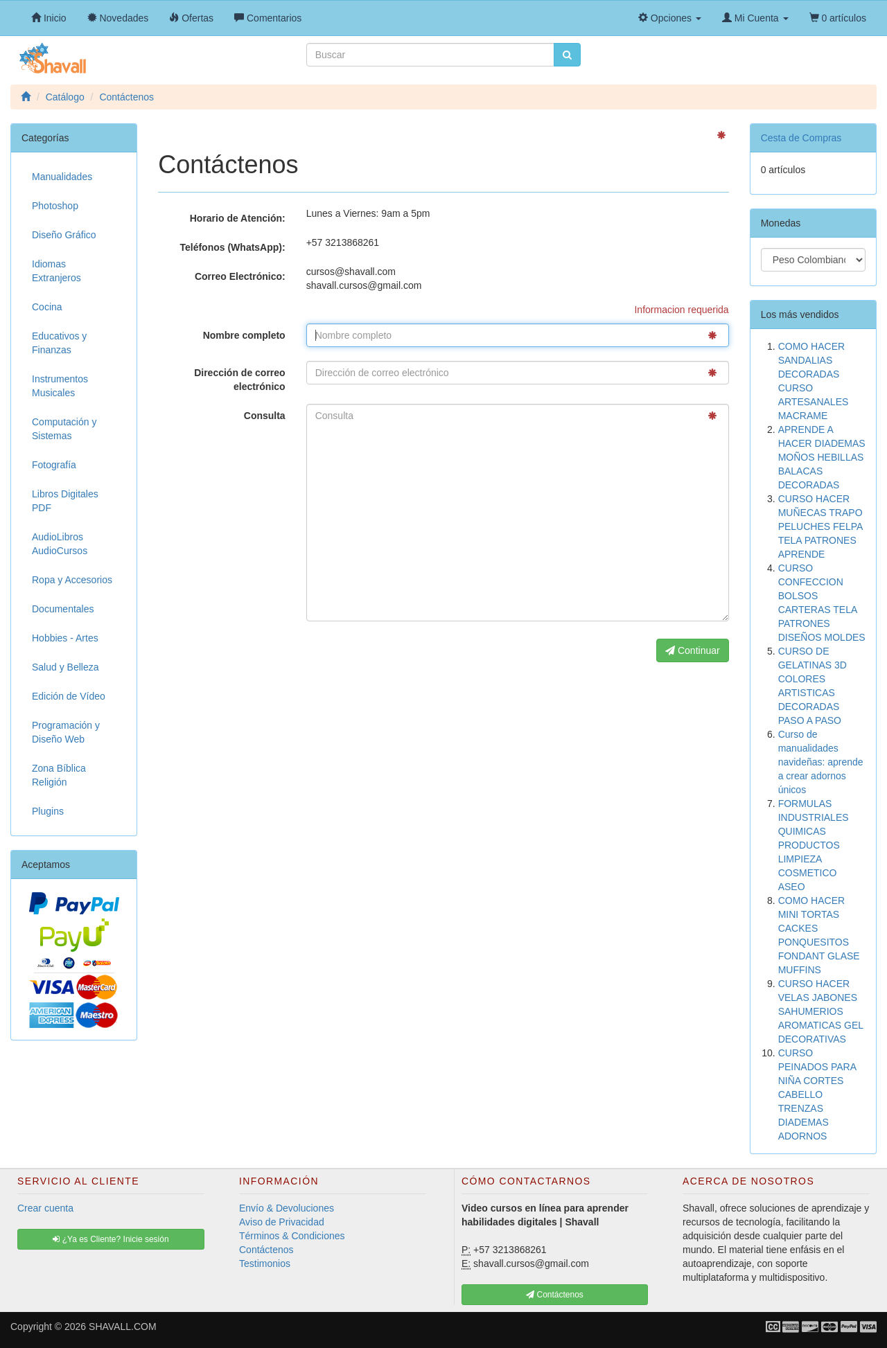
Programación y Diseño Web (66, 732)
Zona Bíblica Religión (59, 775)
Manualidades (62, 176)
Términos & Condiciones (292, 1235)
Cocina (47, 306)
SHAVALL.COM (123, 1326)
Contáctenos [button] (554, 1295)
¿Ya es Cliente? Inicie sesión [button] (110, 1239)
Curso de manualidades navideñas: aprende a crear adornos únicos (820, 762)
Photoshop (55, 205)
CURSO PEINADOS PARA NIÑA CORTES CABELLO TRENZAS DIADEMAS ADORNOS (817, 1094)
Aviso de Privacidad (281, 1221)
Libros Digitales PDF (65, 500)
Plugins (48, 811)
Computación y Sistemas (64, 428)
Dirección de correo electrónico (240, 379)
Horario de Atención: (238, 218)
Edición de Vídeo (68, 696)
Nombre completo (244, 335)
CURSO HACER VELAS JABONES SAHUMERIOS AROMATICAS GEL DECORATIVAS (820, 1011)
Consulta (265, 415)
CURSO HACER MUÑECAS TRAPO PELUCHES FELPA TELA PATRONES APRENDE (820, 526)
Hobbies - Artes (65, 638)
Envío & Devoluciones (286, 1208)
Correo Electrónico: (240, 276)
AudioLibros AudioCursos (59, 543)
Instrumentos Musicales (60, 385)
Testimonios (264, 1263)
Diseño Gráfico (64, 234)
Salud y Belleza (65, 667)
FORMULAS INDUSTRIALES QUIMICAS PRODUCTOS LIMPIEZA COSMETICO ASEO (813, 845)
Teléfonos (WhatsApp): (232, 247)
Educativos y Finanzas (59, 342)
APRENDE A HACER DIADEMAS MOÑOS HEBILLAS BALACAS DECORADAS (822, 457)
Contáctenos (266, 1249)
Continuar (692, 650)
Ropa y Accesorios (72, 579)
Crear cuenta (45, 1208)
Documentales (63, 608)
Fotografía (54, 464)
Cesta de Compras (801, 137)
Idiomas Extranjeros (56, 270)
